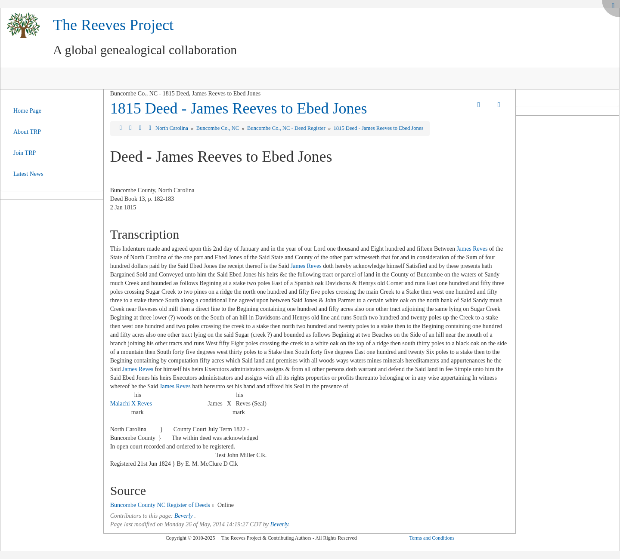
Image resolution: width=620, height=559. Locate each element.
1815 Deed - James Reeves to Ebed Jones (238, 108)
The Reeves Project (113, 25)
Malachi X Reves (131, 403)
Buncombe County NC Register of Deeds (160, 505)
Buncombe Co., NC (218, 128)
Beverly (183, 516)
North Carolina (172, 128)
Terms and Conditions (431, 538)
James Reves (471, 249)
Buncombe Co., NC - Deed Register (287, 128)
